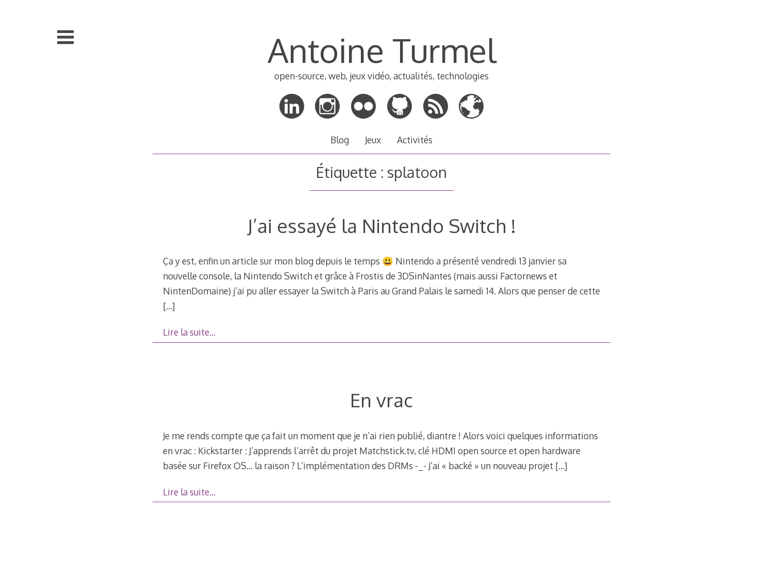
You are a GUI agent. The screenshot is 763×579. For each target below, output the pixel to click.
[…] (169, 305)
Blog (339, 139)
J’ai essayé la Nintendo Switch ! (381, 225)
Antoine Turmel (382, 50)
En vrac (381, 400)
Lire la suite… (189, 332)
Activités (415, 139)
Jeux (373, 139)
